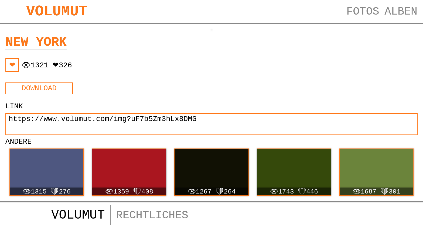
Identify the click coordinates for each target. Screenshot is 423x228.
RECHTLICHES (152, 215)
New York (36, 42)
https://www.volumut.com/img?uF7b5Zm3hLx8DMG (211, 124)
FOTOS (362, 11)
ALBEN (400, 11)
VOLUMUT (56, 11)
